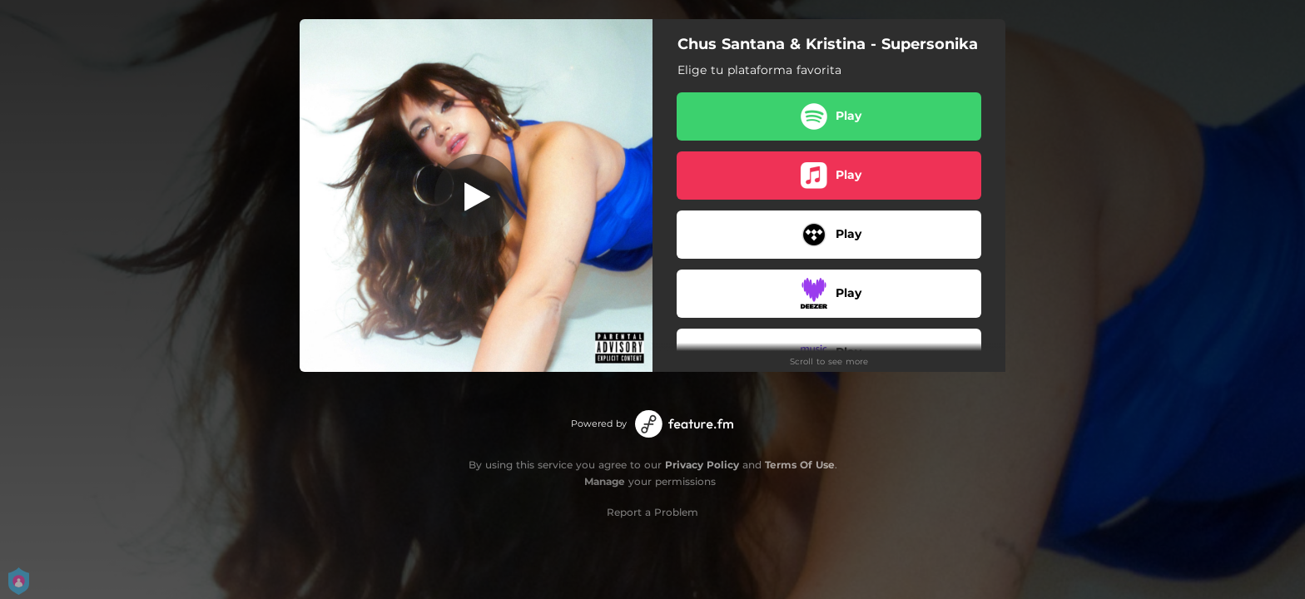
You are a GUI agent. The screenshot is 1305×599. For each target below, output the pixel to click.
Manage (604, 481)
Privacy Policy (702, 464)
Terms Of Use (800, 464)
